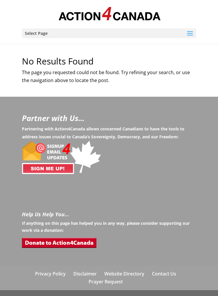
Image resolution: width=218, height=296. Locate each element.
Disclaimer (85, 274)
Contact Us (164, 274)
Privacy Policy (50, 274)
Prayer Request (106, 281)
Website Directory (124, 274)
